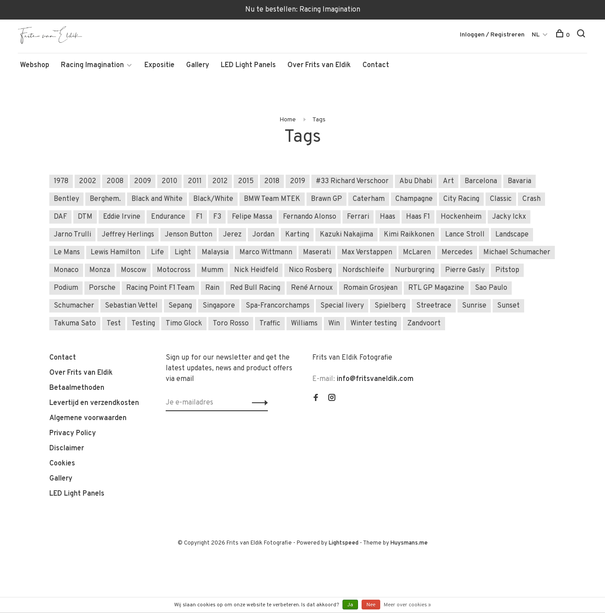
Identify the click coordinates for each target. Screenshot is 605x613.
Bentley (66, 199)
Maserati (317, 252)
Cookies (62, 463)
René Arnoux (312, 288)
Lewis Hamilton (115, 252)
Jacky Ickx (509, 216)
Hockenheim (461, 216)
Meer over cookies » (407, 605)
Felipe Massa (252, 216)
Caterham (369, 199)
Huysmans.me (409, 543)
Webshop (34, 65)
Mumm (212, 270)
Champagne (414, 199)
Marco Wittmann (265, 252)
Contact (375, 65)
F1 (199, 216)
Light (183, 252)
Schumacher (74, 305)
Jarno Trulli (72, 234)
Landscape (512, 234)
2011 (195, 181)
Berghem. (105, 199)
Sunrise (474, 305)
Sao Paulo (491, 288)
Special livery (342, 305)
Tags (319, 120)
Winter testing (373, 323)
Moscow (133, 270)
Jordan (263, 234)
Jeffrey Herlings (128, 234)
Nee (370, 605)
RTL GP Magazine (436, 288)
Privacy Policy (72, 433)
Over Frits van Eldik (319, 65)
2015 (246, 181)
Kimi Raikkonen (409, 234)
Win (334, 323)
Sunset (508, 305)
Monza (99, 270)
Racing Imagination (92, 65)
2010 (169, 181)
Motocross (174, 270)
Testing (143, 323)
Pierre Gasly (465, 270)
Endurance (168, 216)
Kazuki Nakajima (346, 234)
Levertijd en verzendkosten (94, 403)
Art (448, 181)
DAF (60, 216)
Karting (297, 234)
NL (536, 35)
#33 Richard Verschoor (352, 181)
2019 (297, 181)
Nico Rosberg (310, 270)
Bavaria (519, 181)
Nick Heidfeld (256, 270)
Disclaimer (66, 448)
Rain (212, 288)
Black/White (213, 199)
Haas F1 (418, 216)
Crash (531, 199)
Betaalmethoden (76, 388)
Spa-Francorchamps (278, 305)
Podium (66, 288)
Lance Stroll (465, 234)
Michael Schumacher (516, 252)
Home (287, 120)
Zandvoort (424, 323)
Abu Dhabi (415, 181)
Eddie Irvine (121, 216)
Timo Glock (184, 323)
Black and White (157, 199)
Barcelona (481, 181)
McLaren (417, 252)
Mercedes (457, 252)
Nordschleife (363, 270)
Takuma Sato (75, 323)
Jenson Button (188, 234)
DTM (85, 216)
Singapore (219, 305)
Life (157, 252)
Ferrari (358, 216)
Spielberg (390, 305)
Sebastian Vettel (131, 305)
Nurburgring (414, 270)
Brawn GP (326, 199)
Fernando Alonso (309, 216)
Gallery (197, 65)
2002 (87, 181)
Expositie (159, 65)
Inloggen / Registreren (492, 35)
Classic (501, 199)
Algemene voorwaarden (88, 418)
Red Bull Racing (255, 288)
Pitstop (507, 270)
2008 (115, 181)
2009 (142, 181)
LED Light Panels (248, 65)
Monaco (66, 270)
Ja (350, 605)
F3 (217, 216)
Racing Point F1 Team (160, 288)
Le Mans (67, 252)
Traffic (269, 323)
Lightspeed (343, 543)
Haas (387, 216)
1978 (61, 181)
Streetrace (433, 305)
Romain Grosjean (370, 288)
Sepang (180, 305)
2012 (219, 181)
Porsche (102, 288)
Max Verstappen (367, 252)
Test (114, 323)
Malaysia (215, 252)
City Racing (461, 199)
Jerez (232, 234)
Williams (304, 323)
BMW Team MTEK (272, 199)
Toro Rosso (231, 323)
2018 (271, 181)
